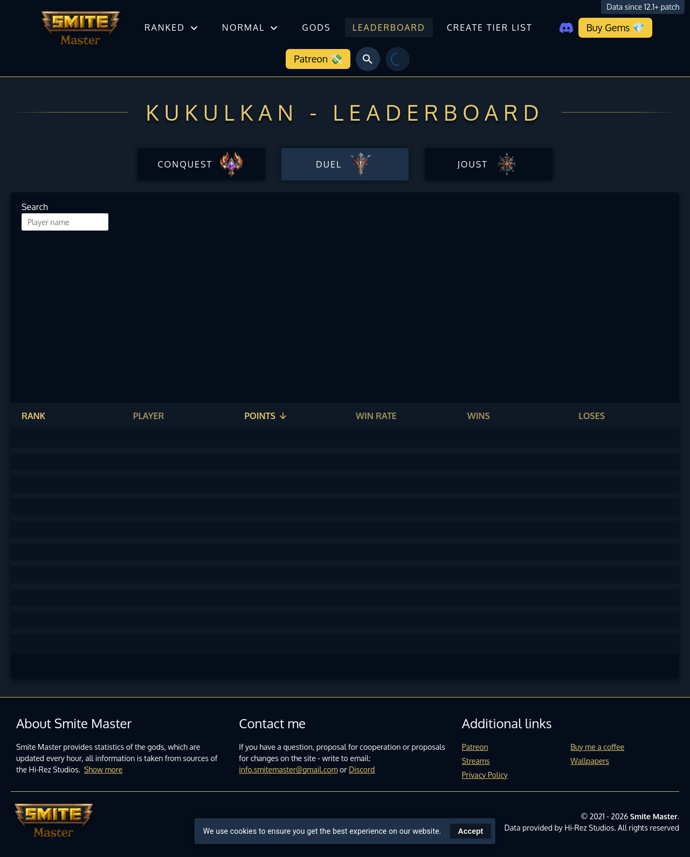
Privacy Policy (485, 774)
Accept (471, 831)
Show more (103, 769)
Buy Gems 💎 (615, 27)
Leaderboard (389, 27)
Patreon (475, 746)
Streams (476, 760)
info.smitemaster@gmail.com (288, 769)
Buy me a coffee (597, 746)
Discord (362, 769)
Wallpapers (589, 760)
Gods (316, 27)
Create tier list (490, 27)
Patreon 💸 (318, 59)
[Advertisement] (345, 311)
